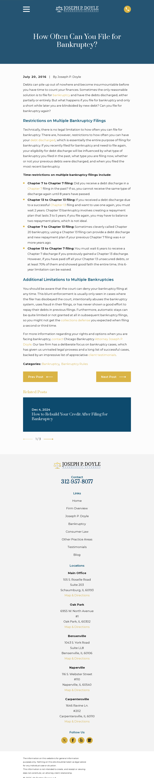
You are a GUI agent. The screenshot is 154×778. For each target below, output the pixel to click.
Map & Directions (77, 595)
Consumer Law (77, 531)
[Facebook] (73, 740)
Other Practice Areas (77, 539)
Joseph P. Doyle (77, 516)
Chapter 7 (35, 188)
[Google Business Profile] (89, 740)
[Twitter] (64, 740)
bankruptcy (61, 95)
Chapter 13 (58, 205)
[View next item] (48, 439)
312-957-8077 (77, 481)
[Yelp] (81, 740)
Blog (77, 554)
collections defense (75, 320)
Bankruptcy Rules (74, 364)
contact (57, 339)
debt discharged (42, 140)
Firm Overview (77, 508)
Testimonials (77, 547)
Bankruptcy (50, 364)
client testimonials (102, 355)
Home (77, 500)
